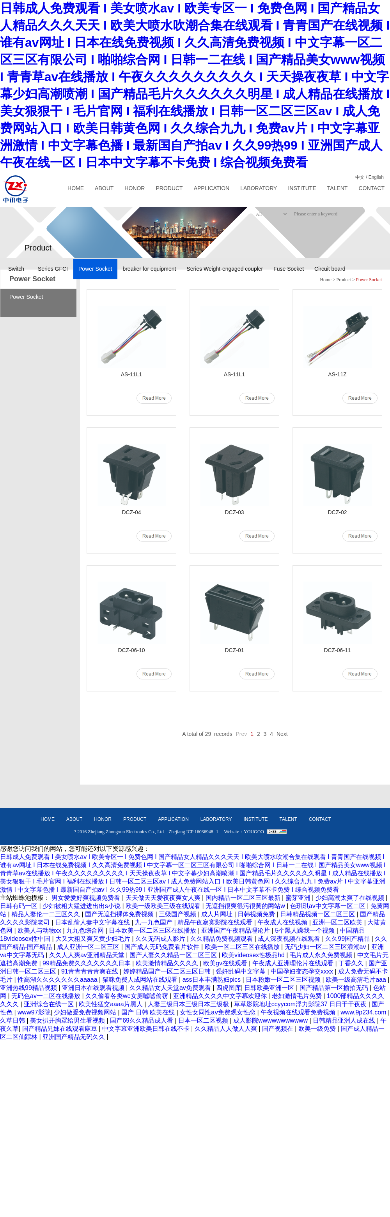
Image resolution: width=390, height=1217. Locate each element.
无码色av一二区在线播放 (46, 996)
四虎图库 (228, 987)
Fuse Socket (288, 269)
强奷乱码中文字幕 (241, 971)
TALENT (337, 188)
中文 (360, 177)
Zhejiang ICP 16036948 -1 (193, 831)
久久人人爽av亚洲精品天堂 (87, 955)
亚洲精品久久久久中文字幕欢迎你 (220, 996)
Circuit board (329, 269)
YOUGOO (254, 831)
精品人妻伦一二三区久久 (46, 914)
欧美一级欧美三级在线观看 (164, 906)
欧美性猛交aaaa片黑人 (111, 1004)
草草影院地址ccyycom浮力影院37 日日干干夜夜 (301, 1004)
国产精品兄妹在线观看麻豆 (60, 1028)
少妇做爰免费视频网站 (86, 1012)
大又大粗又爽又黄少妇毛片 (93, 938)
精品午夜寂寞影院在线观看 (215, 922)
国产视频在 (278, 1028)
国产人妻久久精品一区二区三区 (173, 955)
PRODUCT (169, 188)
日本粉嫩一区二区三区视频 (284, 979)
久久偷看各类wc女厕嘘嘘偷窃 (127, 996)
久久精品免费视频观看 (222, 938)
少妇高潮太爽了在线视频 (351, 897)
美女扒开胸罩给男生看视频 (68, 1020)
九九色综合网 (85, 930)
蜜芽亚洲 (298, 897)
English (376, 177)
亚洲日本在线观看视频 (94, 987)
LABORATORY (258, 188)
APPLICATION (212, 188)
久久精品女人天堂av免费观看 (171, 987)
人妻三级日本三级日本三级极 (189, 1004)
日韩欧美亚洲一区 (270, 987)
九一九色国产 (154, 922)
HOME (75, 188)
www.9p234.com (364, 1012)
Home (325, 279)
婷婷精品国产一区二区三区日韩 (167, 971)
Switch (16, 269)
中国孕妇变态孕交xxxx (303, 971)
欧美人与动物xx (40, 930)
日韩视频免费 (257, 914)
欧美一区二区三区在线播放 (243, 947)
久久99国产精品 (348, 938)
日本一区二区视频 (204, 1020)
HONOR (134, 188)
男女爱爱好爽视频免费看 (86, 897)
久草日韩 (13, 1020)
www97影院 (34, 1012)
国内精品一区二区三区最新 (244, 897)
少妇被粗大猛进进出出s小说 (82, 906)
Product (344, 279)
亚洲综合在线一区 (49, 1004)
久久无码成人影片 (161, 938)
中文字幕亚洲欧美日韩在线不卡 (146, 1028)
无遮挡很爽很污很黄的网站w (246, 906)
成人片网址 (217, 914)
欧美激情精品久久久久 (168, 963)
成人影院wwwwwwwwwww (271, 1020)
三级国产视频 (178, 914)
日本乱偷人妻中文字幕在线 (93, 922)
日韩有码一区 (19, 906)
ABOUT (104, 188)
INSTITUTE (302, 188)
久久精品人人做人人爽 (227, 1028)
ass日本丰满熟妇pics (213, 979)
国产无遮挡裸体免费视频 (120, 914)
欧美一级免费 (317, 1028)
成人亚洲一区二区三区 (89, 947)
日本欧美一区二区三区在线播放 (153, 930)
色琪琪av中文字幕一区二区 (328, 906)
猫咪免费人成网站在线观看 (141, 979)
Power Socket (95, 269)
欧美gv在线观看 (226, 963)
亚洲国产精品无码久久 (74, 1037)
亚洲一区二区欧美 (338, 922)
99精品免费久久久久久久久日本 (87, 963)
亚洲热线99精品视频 (29, 987)
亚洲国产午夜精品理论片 (236, 930)
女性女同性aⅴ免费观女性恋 (218, 1012)
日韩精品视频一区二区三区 (318, 914)
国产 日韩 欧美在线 (148, 1012)
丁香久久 (352, 963)
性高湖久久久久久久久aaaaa (58, 979)
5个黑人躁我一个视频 (305, 930)
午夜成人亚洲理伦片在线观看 (293, 963)
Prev (241, 734)
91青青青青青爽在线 (90, 971)
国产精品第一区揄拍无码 (335, 987)
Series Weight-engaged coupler (224, 269)
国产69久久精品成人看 (142, 1020)
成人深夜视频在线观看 (290, 938)
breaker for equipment (149, 269)
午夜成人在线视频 (283, 922)
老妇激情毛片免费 (297, 996)
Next (282, 734)
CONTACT (371, 188)
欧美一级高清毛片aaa (357, 979)
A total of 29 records (207, 734)
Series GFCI (53, 269)
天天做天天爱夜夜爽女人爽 (164, 897)
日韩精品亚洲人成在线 (345, 1020)
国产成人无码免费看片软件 (162, 947)
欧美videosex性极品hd (254, 955)
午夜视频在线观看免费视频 (299, 1012)
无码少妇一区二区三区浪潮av (326, 947)
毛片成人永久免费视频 (322, 955)
